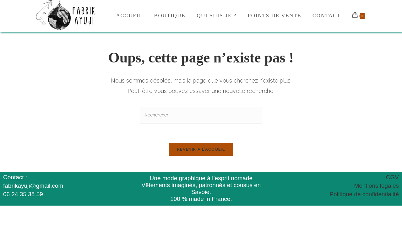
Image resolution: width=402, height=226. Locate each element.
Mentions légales (376, 185)
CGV (392, 177)
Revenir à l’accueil (201, 149)
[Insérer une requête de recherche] (201, 115)
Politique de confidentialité (364, 194)
